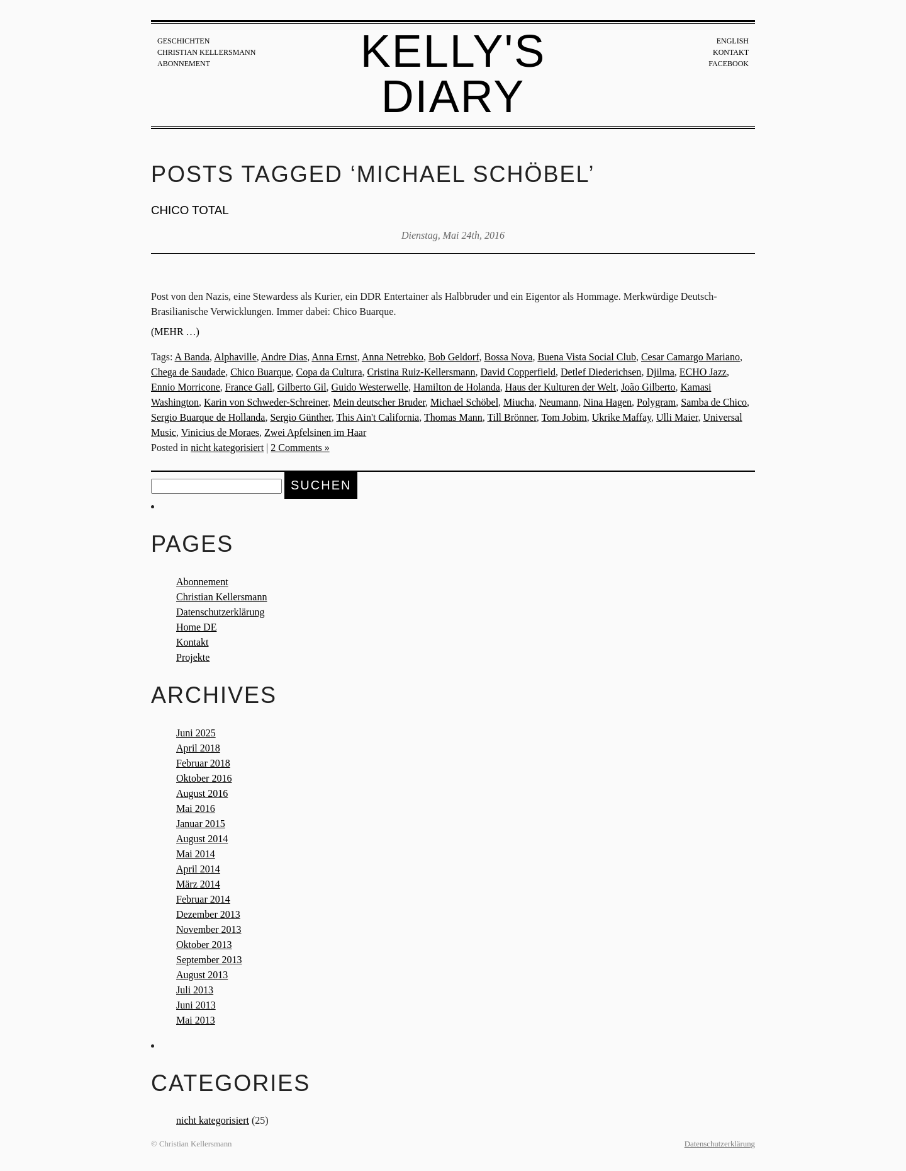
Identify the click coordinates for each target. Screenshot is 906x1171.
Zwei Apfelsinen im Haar (315, 432)
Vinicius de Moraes (220, 432)
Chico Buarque (260, 372)
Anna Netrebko (392, 356)
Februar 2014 (203, 899)
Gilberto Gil (302, 387)
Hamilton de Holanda (456, 387)
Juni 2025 (196, 733)
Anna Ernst (334, 356)
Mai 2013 (195, 1020)
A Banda (192, 356)
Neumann (558, 402)
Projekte (193, 657)
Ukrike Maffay (621, 417)
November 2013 (209, 929)
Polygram (656, 402)
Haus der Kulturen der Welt (560, 387)
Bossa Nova (508, 356)
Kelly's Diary (453, 74)
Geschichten (183, 41)
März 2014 (198, 884)
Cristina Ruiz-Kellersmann (421, 372)
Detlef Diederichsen (601, 372)
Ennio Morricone (185, 387)
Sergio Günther (300, 417)
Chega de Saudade (188, 372)
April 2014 (198, 869)
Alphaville (235, 356)
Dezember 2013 (208, 914)
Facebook (728, 63)
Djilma (660, 372)
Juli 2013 (194, 990)
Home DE (196, 627)
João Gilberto (648, 387)
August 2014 (202, 838)
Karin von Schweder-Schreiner (266, 402)
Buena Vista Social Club (586, 356)
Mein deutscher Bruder (379, 402)
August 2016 (202, 793)
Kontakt (731, 52)
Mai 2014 (195, 853)
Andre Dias (284, 356)
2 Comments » (300, 447)
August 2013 (202, 974)
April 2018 (198, 748)
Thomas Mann (453, 417)
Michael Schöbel (464, 402)
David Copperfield (518, 372)
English (733, 41)
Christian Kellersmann (206, 52)
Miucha (518, 402)
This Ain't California (377, 417)
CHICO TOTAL (190, 210)
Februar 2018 (203, 763)
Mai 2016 (195, 808)
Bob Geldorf (453, 356)
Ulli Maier (677, 417)
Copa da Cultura (329, 372)
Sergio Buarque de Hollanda (208, 417)
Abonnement (183, 63)
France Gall (248, 387)
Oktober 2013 (204, 944)
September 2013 (209, 959)
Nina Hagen (607, 402)
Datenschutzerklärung (220, 612)
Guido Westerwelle (370, 387)
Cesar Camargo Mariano (690, 356)
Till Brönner (512, 417)
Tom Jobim (564, 417)
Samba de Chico (714, 402)
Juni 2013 (196, 1005)
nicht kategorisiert (227, 447)
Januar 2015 (200, 823)
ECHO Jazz (703, 372)
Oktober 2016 (204, 778)
